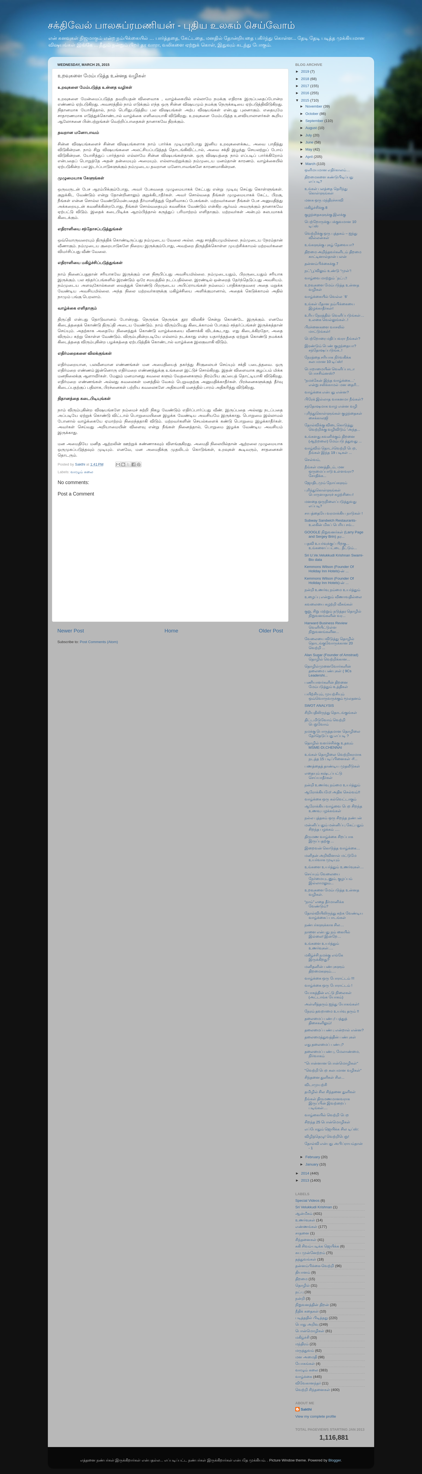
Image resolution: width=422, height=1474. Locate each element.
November (314, 106)
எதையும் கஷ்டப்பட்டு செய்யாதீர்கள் (324, 775)
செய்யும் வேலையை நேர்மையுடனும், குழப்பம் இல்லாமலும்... (329, 878)
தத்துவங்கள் (305, 1259)
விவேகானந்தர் (308, 1383)
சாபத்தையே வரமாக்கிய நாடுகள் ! (334, 513)
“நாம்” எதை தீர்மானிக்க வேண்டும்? (324, 904)
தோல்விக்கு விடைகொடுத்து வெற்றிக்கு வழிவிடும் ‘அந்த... (332, 427)
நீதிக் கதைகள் (307, 1311)
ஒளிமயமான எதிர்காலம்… (327, 170)
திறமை (301, 1279)
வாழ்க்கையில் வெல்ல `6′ (326, 297)
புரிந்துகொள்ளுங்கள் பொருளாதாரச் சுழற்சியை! (329, 492)
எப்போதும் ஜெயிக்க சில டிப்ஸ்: (332, 1129)
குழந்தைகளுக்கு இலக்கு (325, 215)
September (314, 121)
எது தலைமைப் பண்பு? (324, 1044)
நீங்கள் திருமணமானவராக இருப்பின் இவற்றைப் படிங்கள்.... (327, 1103)
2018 (305, 79)
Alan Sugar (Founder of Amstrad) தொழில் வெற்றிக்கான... (331, 657)
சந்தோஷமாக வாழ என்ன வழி (331, 406)
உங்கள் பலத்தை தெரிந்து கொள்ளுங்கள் (326, 191)
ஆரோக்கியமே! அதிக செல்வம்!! (332, 792)
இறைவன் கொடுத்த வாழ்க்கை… (332, 848)
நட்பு (299, 1292)
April (309, 157)
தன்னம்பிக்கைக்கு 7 (321, 264)
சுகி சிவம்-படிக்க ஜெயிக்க (317, 1246)
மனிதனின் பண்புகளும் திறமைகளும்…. (325, 969)
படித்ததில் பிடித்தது (311, 1318)
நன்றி (300, 1298)
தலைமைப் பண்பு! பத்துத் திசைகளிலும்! (326, 1021)
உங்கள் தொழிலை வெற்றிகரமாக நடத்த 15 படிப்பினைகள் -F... (333, 757)
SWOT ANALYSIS (319, 706)
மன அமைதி (306, 1357)
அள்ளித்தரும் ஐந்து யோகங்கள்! (332, 1004)
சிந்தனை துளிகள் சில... (325, 1077)
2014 (305, 1173)
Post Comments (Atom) (99, 642)
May (309, 149)
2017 (305, 86)
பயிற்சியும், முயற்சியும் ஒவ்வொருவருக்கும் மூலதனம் (333, 696)
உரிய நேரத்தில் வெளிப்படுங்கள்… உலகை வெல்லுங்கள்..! (334, 317)
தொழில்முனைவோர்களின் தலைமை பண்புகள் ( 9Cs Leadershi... (328, 670)
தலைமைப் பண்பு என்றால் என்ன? (334, 1030)
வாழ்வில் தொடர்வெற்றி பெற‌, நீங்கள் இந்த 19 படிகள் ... (331, 450)
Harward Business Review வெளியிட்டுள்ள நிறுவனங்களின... (326, 627)
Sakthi (306, 1409)
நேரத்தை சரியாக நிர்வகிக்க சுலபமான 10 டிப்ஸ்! (328, 359)
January (312, 1164)
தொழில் (302, 1285)
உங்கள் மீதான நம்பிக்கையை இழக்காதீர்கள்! (330, 306)
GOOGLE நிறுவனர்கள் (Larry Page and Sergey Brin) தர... (334, 534)
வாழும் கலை (81, 472)
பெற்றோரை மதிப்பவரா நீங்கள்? (332, 339)
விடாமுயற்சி (316, 1085)
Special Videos (307, 1200)
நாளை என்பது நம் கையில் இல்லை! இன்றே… (327, 934)
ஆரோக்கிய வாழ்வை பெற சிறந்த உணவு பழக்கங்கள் (333, 808)
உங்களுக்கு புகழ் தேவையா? (329, 245)
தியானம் (302, 1272)
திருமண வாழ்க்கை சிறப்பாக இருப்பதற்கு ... (329, 839)
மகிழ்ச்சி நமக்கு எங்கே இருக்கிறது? (324, 957)
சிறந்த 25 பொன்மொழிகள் (327, 1122)
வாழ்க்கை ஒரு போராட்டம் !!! (330, 978)
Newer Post (70, 631)
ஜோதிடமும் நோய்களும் (326, 483)
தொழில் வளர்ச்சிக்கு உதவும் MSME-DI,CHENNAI (329, 745)
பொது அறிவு (306, 1324)
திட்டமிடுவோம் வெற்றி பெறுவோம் (325, 722)
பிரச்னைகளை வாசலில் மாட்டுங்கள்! (325, 329)
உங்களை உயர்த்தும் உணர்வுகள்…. (322, 945)
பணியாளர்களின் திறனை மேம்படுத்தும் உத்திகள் (326, 684)
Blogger (334, 1460)
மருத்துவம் (304, 1350)
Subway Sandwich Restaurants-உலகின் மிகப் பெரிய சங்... (330, 522)
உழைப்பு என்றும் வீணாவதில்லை (333, 597)
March (310, 164)
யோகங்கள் (305, 1364)
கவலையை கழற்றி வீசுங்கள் (329, 604)
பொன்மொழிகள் (309, 1331)
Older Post (271, 631)
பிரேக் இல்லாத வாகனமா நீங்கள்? (334, 399)
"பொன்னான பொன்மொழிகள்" (331, 1063)
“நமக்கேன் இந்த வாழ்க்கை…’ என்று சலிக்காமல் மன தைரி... (332, 382)
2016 (305, 93)
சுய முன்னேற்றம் (310, 1253)
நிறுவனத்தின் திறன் (312, 1305)
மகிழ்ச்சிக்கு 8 (316, 208)
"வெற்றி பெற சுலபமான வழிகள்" (333, 1070)
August (311, 128)
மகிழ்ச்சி (302, 1337)
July (309, 135)
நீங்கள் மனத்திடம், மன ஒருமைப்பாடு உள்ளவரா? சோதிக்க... (329, 471)
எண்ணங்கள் (306, 1227)
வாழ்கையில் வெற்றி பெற (327, 1115)
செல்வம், (313, 460)
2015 (305, 100)
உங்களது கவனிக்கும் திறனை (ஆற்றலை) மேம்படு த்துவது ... (333, 439)
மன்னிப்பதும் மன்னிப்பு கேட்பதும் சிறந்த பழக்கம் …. (334, 827)
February (313, 1157)
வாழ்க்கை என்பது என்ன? (327, 392)
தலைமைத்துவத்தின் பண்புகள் (330, 1037)
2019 (305, 71)
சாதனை (302, 1233)
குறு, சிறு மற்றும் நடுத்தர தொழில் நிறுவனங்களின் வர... (333, 613)
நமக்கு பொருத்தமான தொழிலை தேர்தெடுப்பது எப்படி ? (333, 733)
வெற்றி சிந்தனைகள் (312, 1390)
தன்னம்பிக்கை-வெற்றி (314, 1266)
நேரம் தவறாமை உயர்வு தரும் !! (332, 1011)
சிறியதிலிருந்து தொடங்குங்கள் (331, 713)
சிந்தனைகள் (305, 1240)
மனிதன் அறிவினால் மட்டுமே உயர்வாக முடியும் (331, 858)
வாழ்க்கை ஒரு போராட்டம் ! (328, 985)
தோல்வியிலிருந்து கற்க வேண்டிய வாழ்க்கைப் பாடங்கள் (334, 915)
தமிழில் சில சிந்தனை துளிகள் (330, 1092)
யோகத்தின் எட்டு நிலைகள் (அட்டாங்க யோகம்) (328, 995)
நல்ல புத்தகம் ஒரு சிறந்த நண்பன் (333, 818)
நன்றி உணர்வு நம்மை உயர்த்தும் (332, 590)
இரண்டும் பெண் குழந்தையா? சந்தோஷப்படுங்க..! (330, 348)
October (312, 114)
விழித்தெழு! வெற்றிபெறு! (327, 1136)
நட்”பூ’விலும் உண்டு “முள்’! (328, 271)
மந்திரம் (302, 1344)
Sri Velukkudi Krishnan (313, 1207)
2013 (305, 1180)
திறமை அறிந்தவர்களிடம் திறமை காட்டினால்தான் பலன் (333, 254)
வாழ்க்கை (303, 1377)
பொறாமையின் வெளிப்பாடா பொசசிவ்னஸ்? (330, 371)
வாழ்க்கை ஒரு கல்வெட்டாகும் (331, 799)
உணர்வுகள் (305, 1220)
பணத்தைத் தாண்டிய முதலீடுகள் (332, 766)
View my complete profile (315, 1416)
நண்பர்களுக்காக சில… (324, 925)
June (309, 142)
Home (171, 631)
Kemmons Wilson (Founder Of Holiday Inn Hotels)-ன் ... (329, 569)
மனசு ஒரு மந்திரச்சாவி (324, 200)
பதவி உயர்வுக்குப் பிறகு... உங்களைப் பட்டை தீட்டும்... (331, 546)
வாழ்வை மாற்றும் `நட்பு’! (326, 278)
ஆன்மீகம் (303, 1214)
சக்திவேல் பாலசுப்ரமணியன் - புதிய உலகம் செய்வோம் (171, 25)
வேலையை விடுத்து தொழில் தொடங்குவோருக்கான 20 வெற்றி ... (330, 643)
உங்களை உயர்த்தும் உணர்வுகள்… (334, 867)
